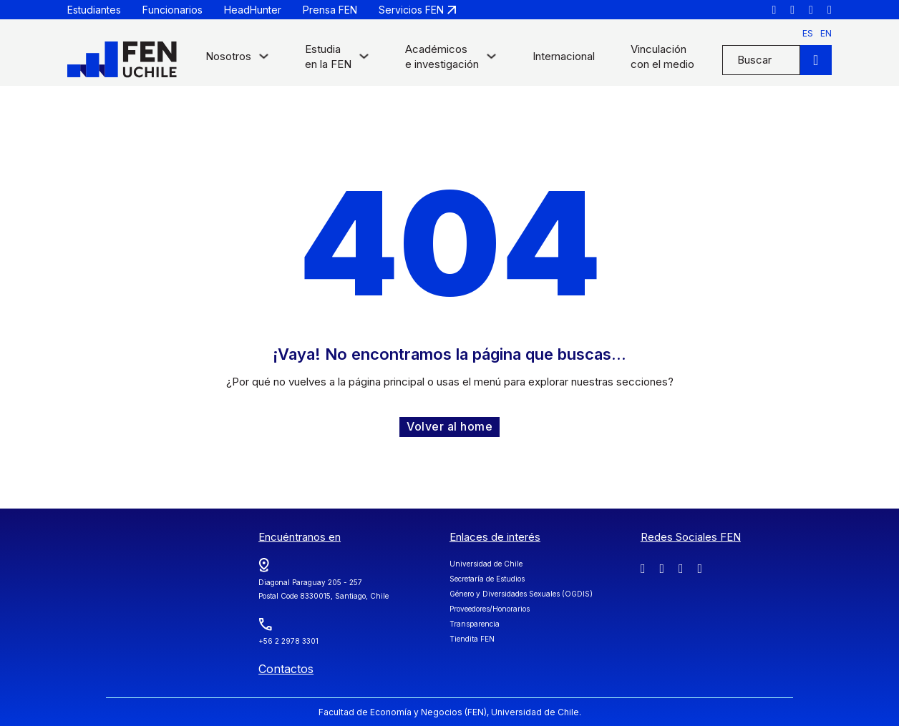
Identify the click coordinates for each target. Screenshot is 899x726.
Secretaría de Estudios (487, 578)
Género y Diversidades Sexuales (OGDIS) (521, 593)
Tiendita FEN (472, 638)
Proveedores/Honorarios (490, 608)
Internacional (564, 56)
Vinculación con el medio (662, 56)
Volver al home (449, 426)
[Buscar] (816, 60)
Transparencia (475, 623)
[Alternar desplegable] (263, 60)
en (826, 33)
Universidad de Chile (486, 563)
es (807, 33)
